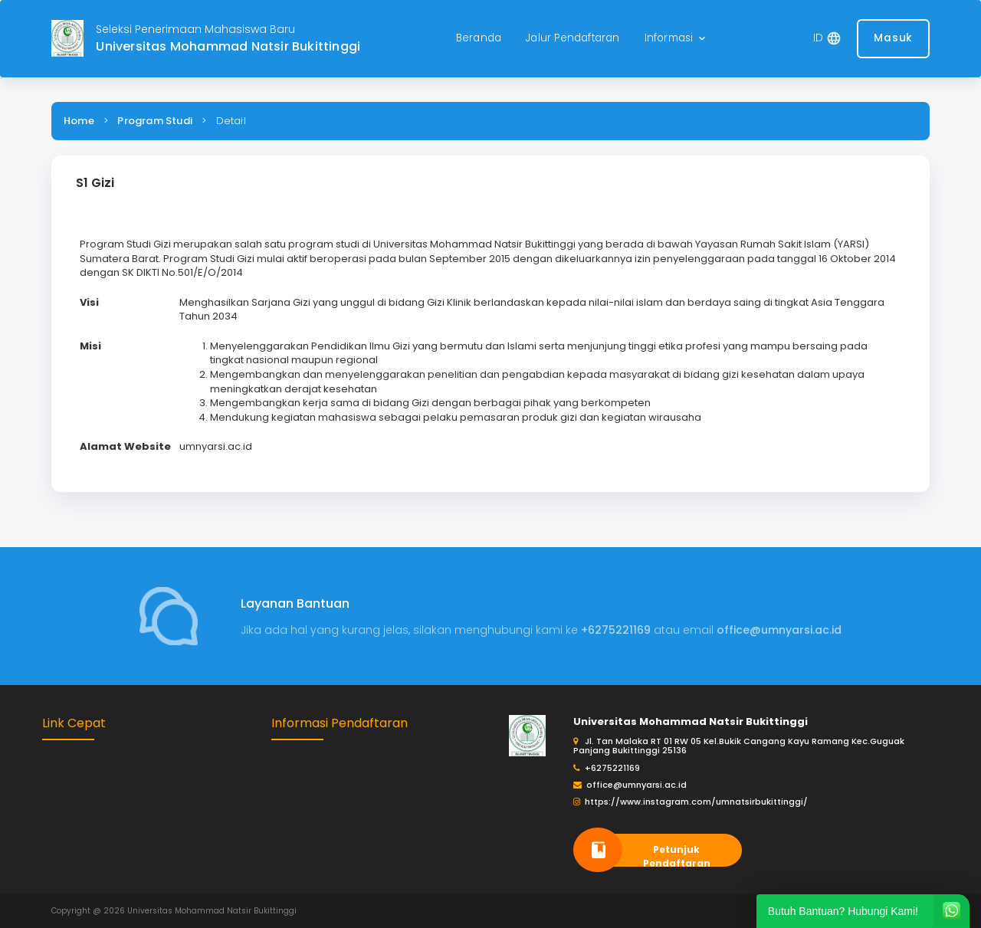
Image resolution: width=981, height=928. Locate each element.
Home (79, 120)
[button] (676, 38)
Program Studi (154, 120)
